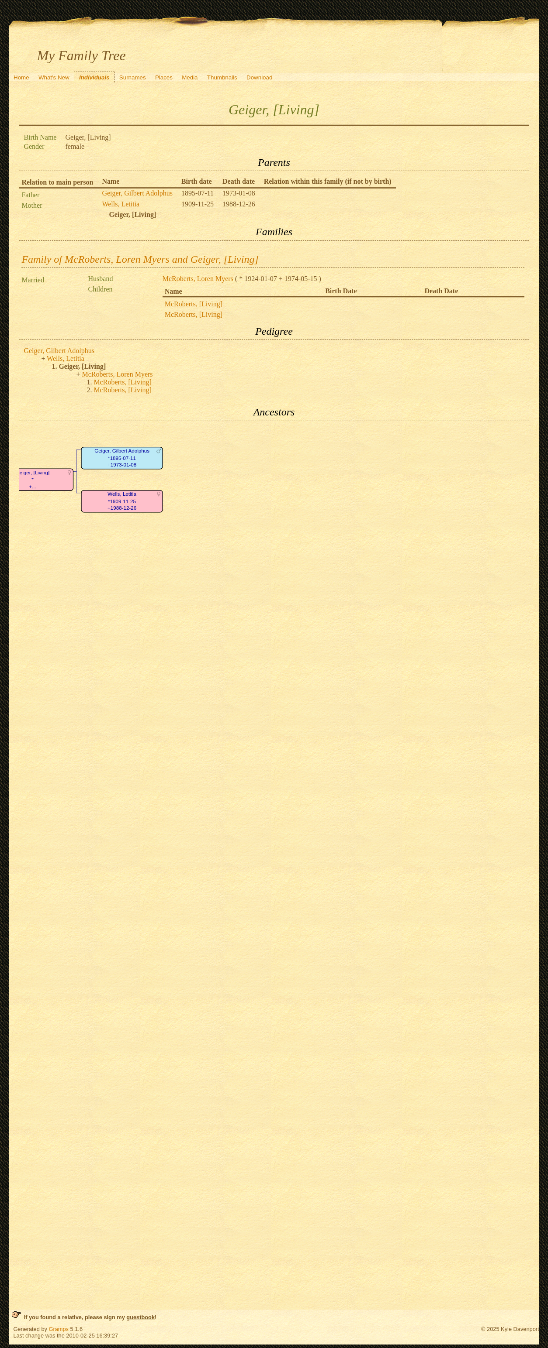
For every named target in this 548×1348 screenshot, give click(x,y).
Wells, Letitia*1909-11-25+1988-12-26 (122, 501)
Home (21, 77)
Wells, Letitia (120, 204)
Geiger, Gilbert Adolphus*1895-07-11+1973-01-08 (122, 458)
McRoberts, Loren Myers (198, 278)
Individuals (94, 77)
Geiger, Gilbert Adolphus (137, 193)
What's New (53, 77)
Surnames (132, 77)
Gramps (59, 1329)
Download (259, 77)
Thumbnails (222, 77)
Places (164, 77)
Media (190, 77)
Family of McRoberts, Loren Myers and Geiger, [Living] (139, 259)
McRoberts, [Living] (193, 304)
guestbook (140, 1317)
